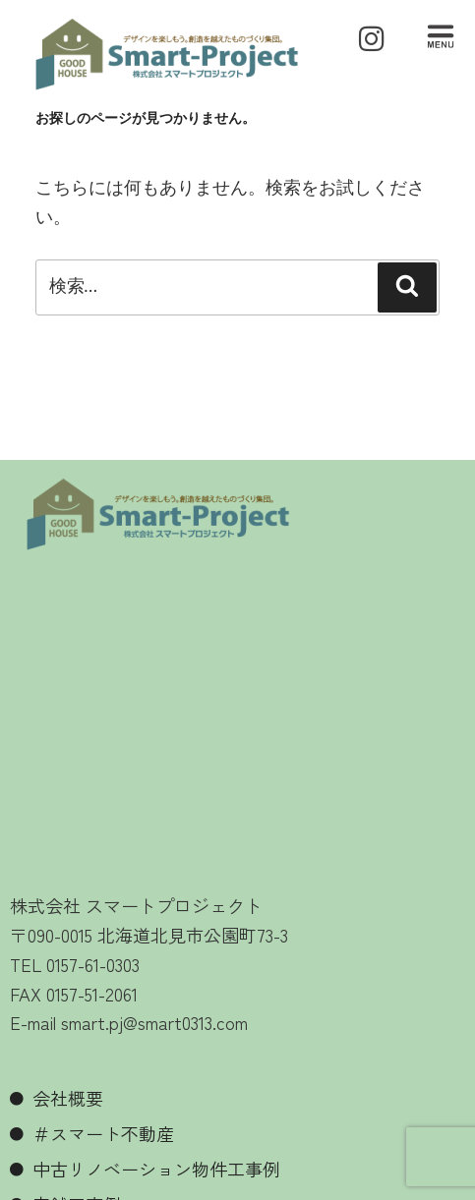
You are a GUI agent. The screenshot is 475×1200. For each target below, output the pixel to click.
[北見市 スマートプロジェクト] (237, 724)
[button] (440, 39)
